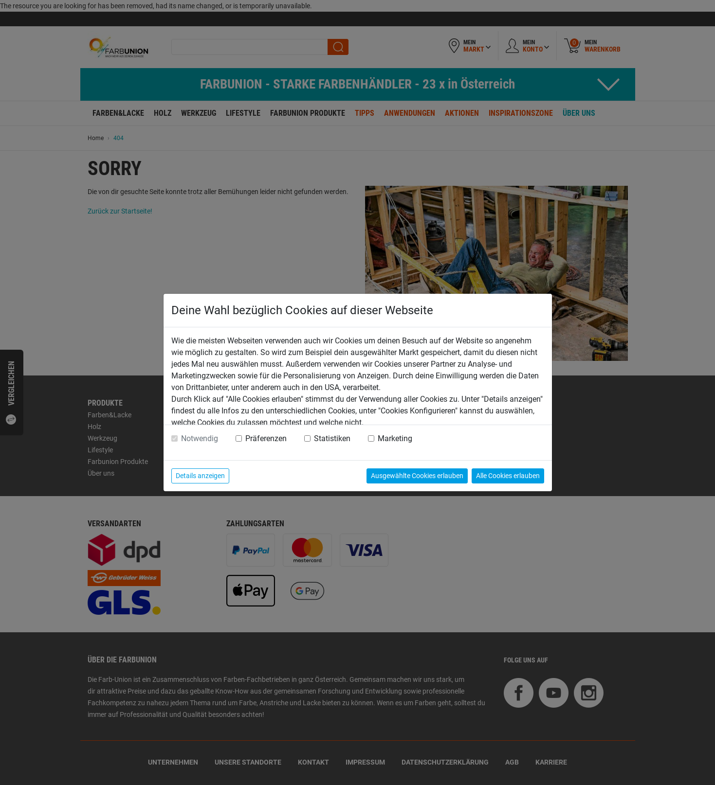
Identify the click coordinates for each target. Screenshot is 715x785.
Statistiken (332, 438)
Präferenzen (266, 438)
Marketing (395, 438)
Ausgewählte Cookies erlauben (417, 476)
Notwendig (199, 438)
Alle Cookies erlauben (508, 476)
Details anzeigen (200, 476)
